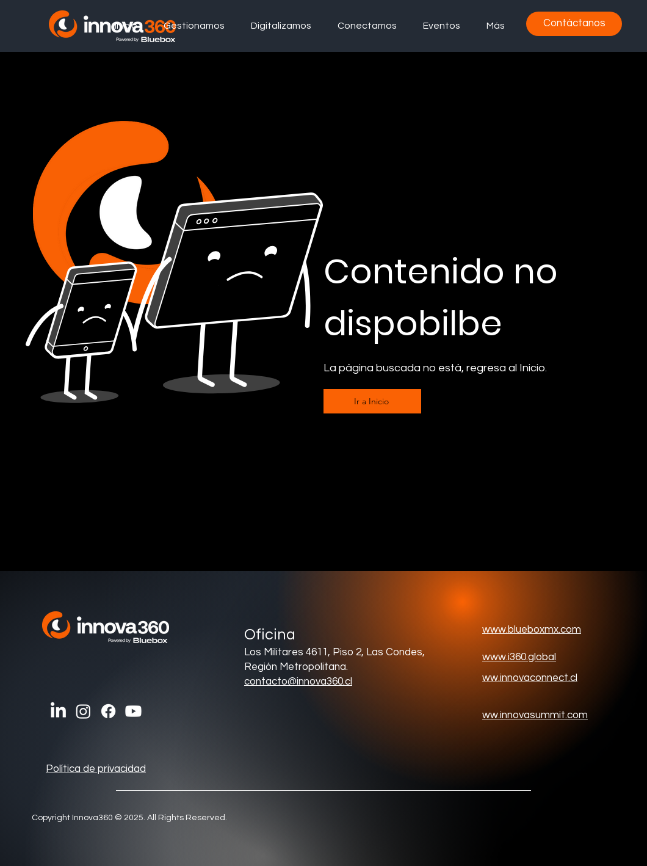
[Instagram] (83, 711)
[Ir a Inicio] (372, 401)
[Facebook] (108, 711)
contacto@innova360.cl (298, 681)
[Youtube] (133, 711)
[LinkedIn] (58, 711)
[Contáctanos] (574, 24)
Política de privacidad (96, 768)
